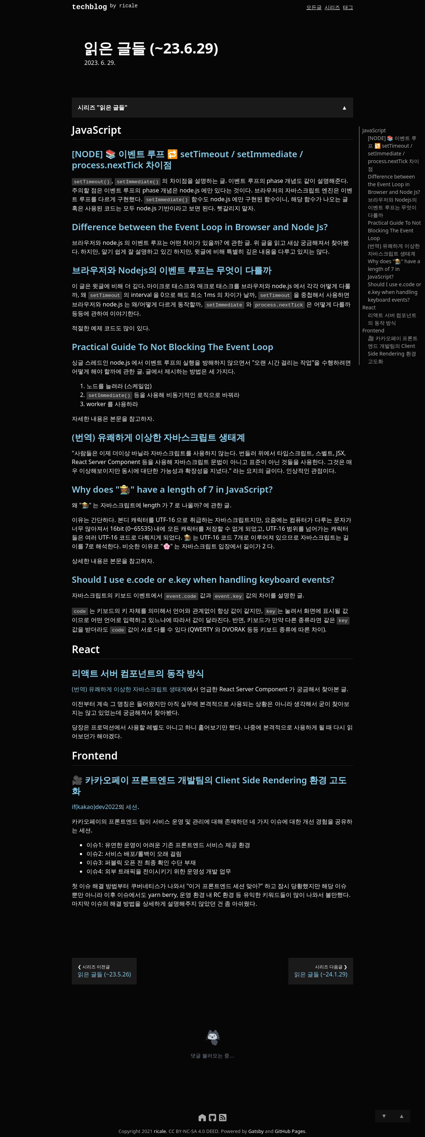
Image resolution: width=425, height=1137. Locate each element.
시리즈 (332, 7)
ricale (160, 1128)
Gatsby (256, 1128)
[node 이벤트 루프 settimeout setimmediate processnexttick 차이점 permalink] (68, 155)
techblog (89, 8)
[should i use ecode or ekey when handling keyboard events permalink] (68, 578)
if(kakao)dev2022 (95, 803)
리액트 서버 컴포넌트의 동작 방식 (138, 670)
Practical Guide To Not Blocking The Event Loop (172, 346)
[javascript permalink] (68, 131)
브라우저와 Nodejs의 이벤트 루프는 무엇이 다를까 (171, 270)
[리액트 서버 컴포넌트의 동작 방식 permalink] (68, 670)
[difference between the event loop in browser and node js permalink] (68, 227)
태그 (348, 7)
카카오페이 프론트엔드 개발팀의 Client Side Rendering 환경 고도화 (209, 782)
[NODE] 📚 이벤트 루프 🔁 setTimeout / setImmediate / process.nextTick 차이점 (187, 160)
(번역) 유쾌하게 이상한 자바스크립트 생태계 (158, 436)
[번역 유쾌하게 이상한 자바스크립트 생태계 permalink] (68, 436)
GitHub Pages (290, 1128)
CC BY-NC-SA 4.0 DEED (193, 1128)
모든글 (314, 7)
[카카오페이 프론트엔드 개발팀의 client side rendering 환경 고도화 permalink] (68, 776)
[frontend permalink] (68, 752)
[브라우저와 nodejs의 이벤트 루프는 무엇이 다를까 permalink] (68, 270)
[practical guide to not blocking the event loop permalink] (68, 346)
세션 (131, 803)
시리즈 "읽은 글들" (103, 109)
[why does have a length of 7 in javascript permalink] (68, 488)
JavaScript (374, 131)
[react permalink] (68, 646)
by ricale (124, 6)
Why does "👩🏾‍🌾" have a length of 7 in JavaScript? (172, 488)
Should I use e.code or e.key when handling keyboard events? (203, 578)
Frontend (373, 331)
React (369, 308)
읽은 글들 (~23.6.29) (151, 49)
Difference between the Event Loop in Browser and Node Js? (200, 227)
